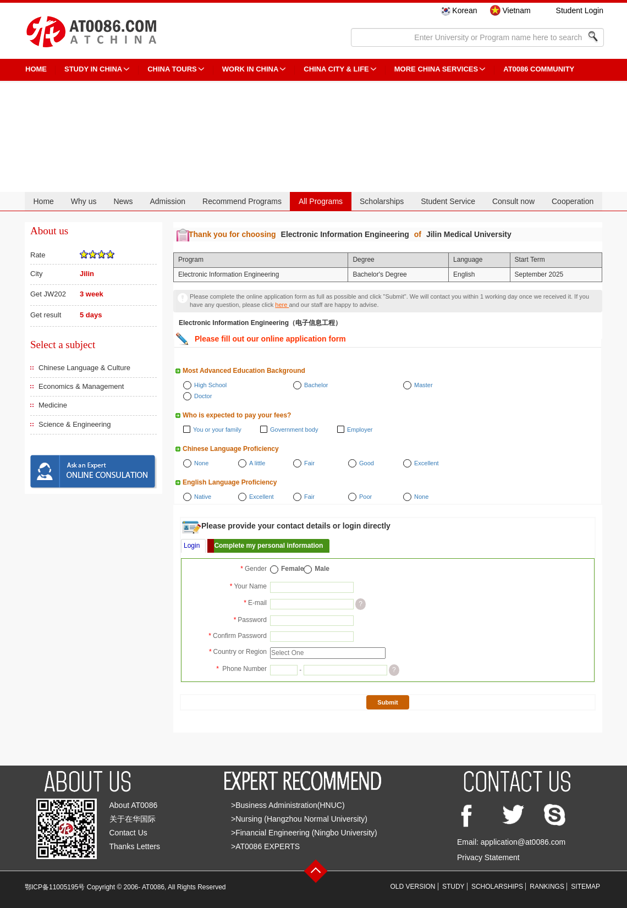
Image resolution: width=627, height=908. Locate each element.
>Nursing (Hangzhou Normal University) (299, 819)
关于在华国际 (132, 819)
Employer (359, 429)
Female (292, 569)
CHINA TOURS (172, 69)
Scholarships (382, 201)
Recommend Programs (242, 201)
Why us (84, 201)
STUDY (453, 886)
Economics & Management (81, 386)
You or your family (217, 429)
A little (257, 463)
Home (43, 201)
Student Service (448, 201)
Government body (294, 429)
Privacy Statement (488, 857)
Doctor (203, 396)
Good (366, 463)
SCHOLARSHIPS (497, 886)
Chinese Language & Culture (84, 368)
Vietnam (516, 10)
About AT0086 (133, 805)
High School (210, 385)
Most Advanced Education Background (244, 371)
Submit (387, 702)
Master (423, 385)
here (282, 304)
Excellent (426, 463)
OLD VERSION (413, 886)
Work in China (250, 69)
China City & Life (336, 69)
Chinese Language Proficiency (231, 449)
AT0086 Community (538, 69)
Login (192, 545)
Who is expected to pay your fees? (237, 415)
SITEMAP (585, 886)
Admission (167, 201)
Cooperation (572, 201)
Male (322, 569)
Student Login (579, 10)
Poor (365, 496)
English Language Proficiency (230, 482)
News (123, 201)
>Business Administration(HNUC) (288, 805)
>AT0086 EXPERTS (265, 846)
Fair (309, 463)
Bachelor (316, 385)
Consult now (513, 201)
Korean (464, 10)
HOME (36, 69)
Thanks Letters (135, 846)
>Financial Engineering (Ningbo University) (304, 832)
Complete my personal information (268, 545)
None (201, 463)
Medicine (52, 405)
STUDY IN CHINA (93, 69)
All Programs (321, 201)
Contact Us (128, 832)
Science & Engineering (74, 424)
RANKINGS (547, 886)
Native (202, 496)
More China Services (436, 69)
